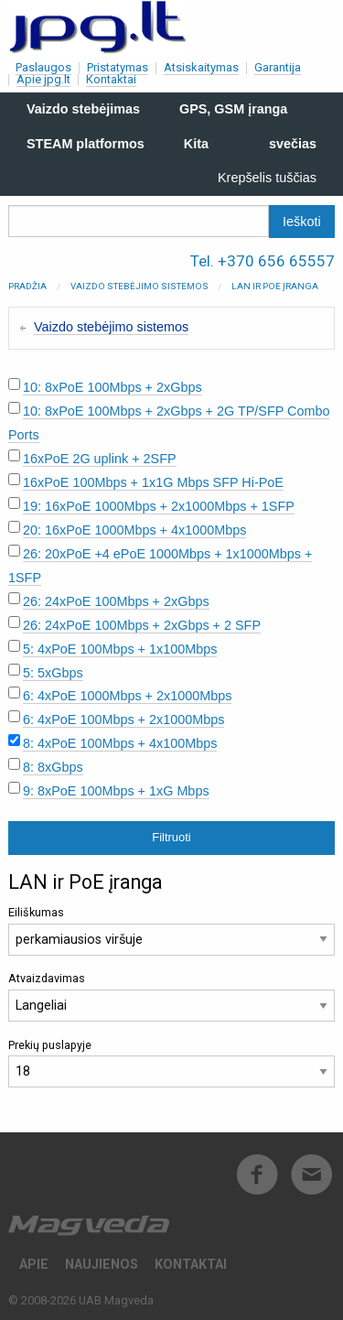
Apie (33, 1264)
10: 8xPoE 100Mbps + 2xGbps (112, 387)
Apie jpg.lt (43, 79)
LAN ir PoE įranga (274, 286)
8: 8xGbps (53, 767)
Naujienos (101, 1264)
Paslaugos (43, 67)
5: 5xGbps (53, 672)
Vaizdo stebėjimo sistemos (139, 286)
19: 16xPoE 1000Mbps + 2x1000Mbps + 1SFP (159, 506)
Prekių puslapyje (171, 1063)
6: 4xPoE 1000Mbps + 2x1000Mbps (127, 695)
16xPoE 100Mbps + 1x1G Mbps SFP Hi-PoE (153, 482)
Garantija (277, 67)
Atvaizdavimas (171, 996)
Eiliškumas (171, 930)
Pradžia (27, 286)
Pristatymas (117, 67)
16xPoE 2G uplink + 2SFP (100, 458)
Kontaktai (111, 79)
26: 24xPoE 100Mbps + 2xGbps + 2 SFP (142, 625)
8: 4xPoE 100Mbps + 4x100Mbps (120, 743)
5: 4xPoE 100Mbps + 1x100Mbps (120, 649)
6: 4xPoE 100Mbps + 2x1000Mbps (123, 719)
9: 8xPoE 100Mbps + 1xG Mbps (116, 791)
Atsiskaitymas (201, 67)
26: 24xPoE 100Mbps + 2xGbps (116, 601)
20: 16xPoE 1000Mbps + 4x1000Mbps (134, 530)
